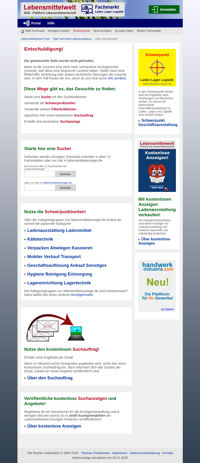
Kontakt (167, 453)
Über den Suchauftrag (50, 377)
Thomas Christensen (95, 453)
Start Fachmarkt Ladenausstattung (72, 38)
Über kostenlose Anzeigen (154, 241)
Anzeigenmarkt (82, 295)
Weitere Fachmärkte (149, 30)
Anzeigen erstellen (59, 30)
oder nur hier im (48, 182)
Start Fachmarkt (35, 30)
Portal (36, 23)
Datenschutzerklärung (145, 453)
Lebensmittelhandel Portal (35, 38)
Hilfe (51, 23)
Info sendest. (117, 78)
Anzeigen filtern (124, 30)
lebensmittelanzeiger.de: (58, 182)
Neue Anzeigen (103, 30)
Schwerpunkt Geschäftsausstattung (157, 122)
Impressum (119, 453)
